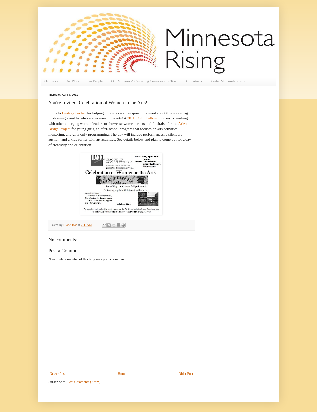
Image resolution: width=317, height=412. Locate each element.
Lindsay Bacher (74, 113)
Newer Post (58, 374)
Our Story (51, 81)
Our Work (72, 81)
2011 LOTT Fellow (142, 118)
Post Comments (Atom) (83, 382)
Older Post (186, 374)
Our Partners (193, 81)
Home (122, 374)
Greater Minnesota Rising (227, 81)
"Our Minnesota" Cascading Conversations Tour (143, 81)
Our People (94, 81)
